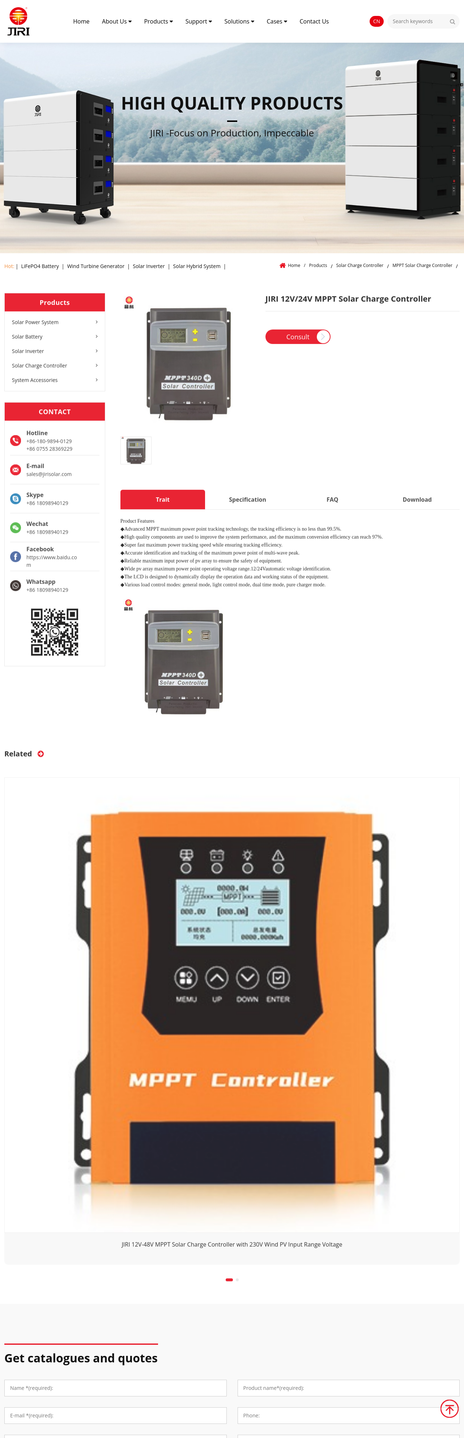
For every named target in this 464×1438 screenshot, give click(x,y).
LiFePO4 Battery (40, 266)
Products (158, 21)
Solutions (239, 21)
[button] (229, 1283)
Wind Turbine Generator (96, 266)
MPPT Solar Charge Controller (422, 265)
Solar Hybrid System (197, 266)
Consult (298, 340)
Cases (277, 21)
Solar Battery (55, 340)
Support (199, 21)
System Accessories (55, 383)
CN (376, 21)
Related (24, 757)
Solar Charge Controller (360, 265)
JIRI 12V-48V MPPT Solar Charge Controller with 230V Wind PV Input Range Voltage (232, 1248)
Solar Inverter (149, 266)
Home (81, 21)
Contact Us (314, 21)
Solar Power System (55, 325)
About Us (117, 21)
